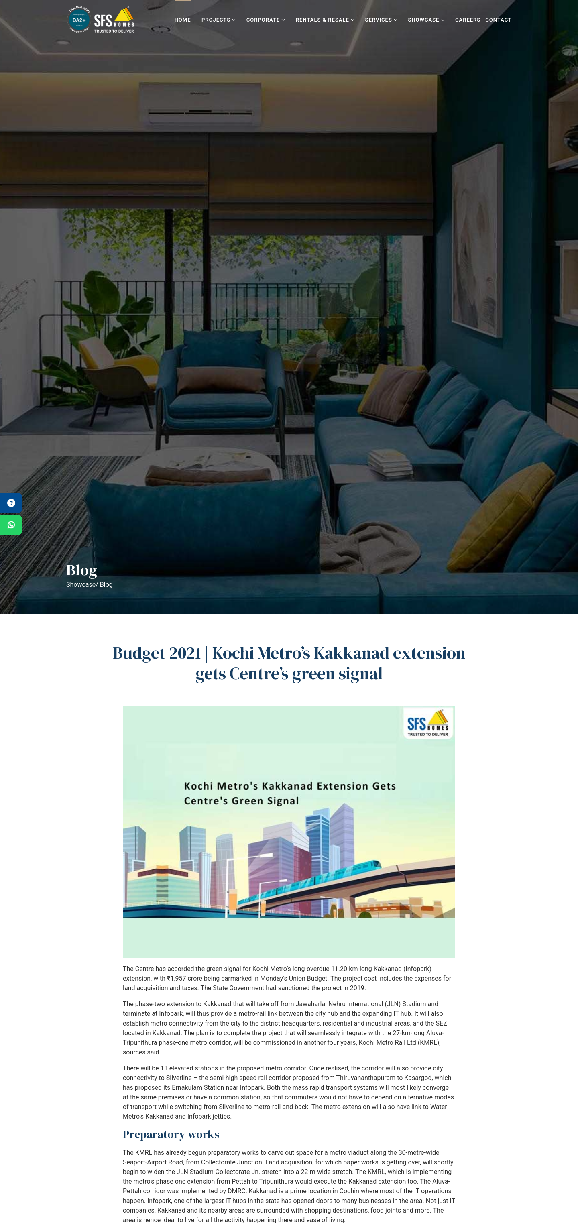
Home (183, 20)
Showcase (426, 20)
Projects (218, 20)
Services (381, 20)
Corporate (265, 20)
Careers (467, 20)
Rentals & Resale (325, 20)
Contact (498, 20)
